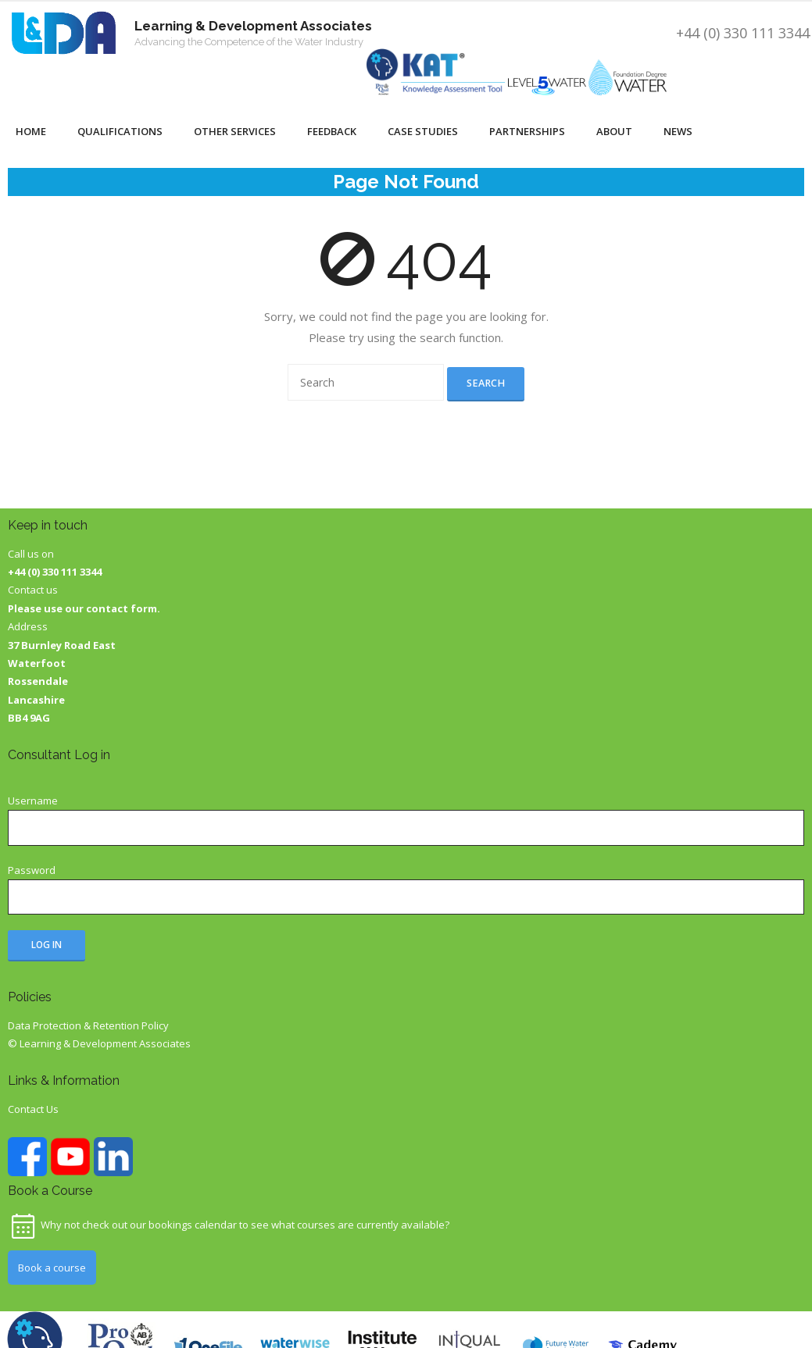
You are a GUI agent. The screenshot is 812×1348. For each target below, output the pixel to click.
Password (31, 870)
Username (33, 800)
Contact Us (33, 1109)
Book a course (52, 1268)
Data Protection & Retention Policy (88, 1025)
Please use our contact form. (84, 608)
